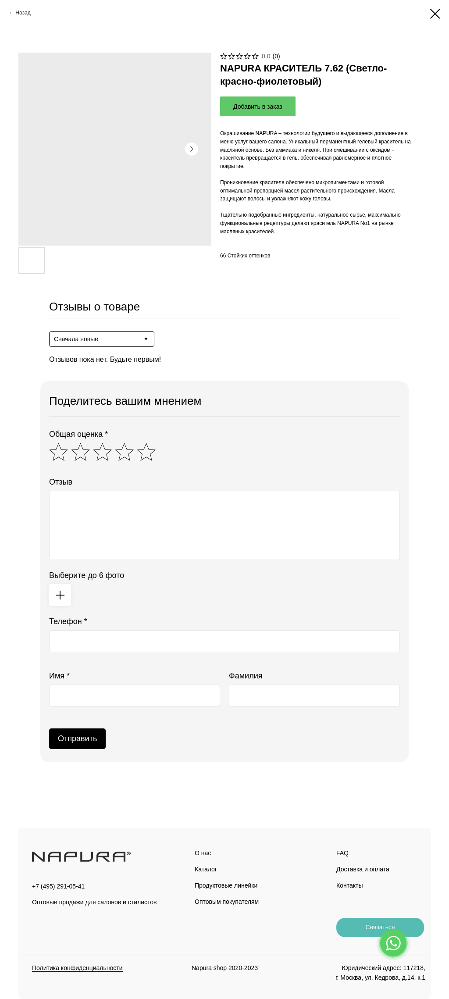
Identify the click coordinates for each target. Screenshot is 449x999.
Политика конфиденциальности (77, 967)
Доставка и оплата (362, 869)
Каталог (206, 869)
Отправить (77, 738)
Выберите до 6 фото (86, 575)
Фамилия (245, 675)
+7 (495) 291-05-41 (58, 886)
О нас (203, 852)
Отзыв (60, 482)
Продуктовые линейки (226, 885)
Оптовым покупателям (227, 901)
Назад (22, 13)
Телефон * (68, 621)
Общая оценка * (78, 434)
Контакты (349, 885)
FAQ (342, 852)
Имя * (59, 675)
